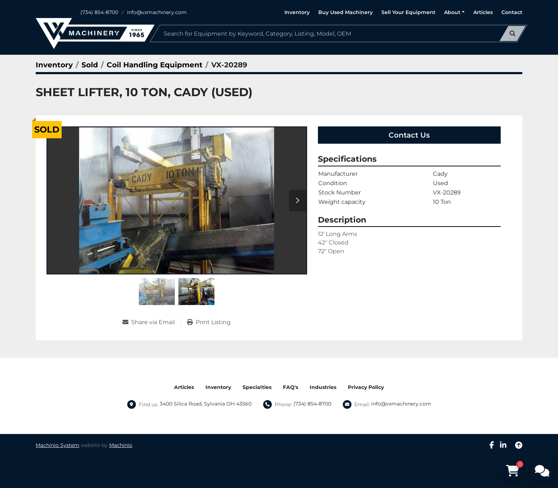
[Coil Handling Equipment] (155, 65)
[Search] (338, 33)
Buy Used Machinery (345, 12)
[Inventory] (54, 65)
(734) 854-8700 (99, 12)
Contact (511, 12)
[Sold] (89, 65)
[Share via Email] (151, 322)
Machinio (120, 445)
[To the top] (518, 445)
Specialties (257, 387)
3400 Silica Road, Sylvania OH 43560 (206, 403)
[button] (454, 12)
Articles (483, 12)
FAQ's (290, 387)
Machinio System (57, 445)
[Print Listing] (209, 322)
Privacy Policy (366, 387)
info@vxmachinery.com (157, 12)
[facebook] (492, 445)
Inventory (297, 12)
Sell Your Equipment (408, 12)
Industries (323, 387)
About (452, 12)
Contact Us (409, 135)
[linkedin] (503, 445)
